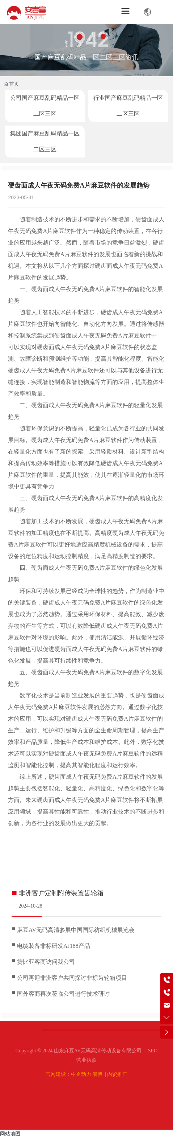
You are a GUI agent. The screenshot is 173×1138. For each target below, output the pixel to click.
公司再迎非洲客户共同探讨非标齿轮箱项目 (72, 978)
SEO (152, 1050)
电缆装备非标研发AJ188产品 (53, 946)
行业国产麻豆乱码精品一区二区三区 (128, 105)
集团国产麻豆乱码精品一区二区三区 (45, 141)
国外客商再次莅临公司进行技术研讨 (63, 994)
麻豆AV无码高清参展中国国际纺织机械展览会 (76, 930)
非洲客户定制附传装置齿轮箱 (61, 893)
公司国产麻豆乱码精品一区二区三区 (45, 105)
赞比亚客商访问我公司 (46, 962)
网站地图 (10, 1134)
